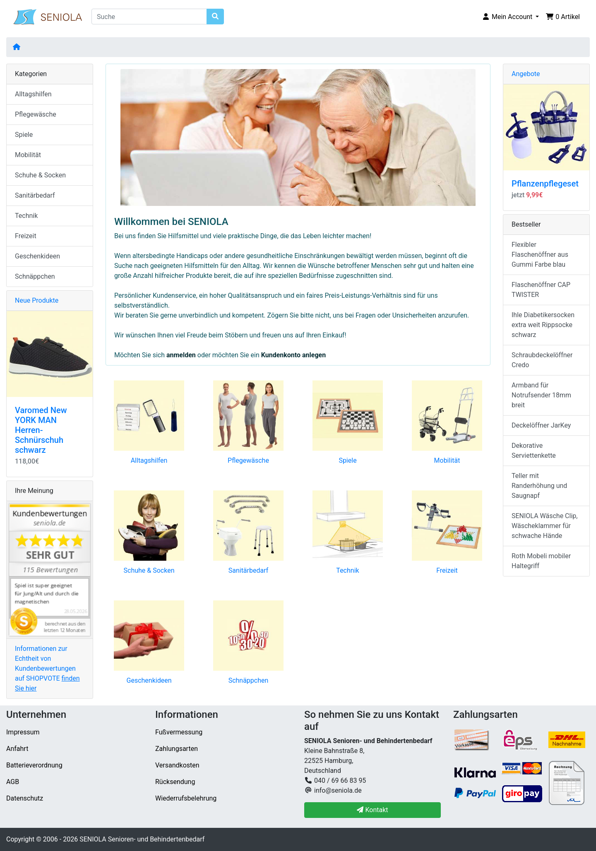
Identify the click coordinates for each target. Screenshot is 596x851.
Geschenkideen (149, 680)
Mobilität (447, 460)
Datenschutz (24, 798)
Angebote (526, 74)
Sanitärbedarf (248, 570)
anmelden (181, 355)
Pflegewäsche (248, 460)
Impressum (23, 732)
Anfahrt (17, 749)
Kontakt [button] (372, 810)
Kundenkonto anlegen (293, 355)
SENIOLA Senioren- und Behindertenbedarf (141, 839)
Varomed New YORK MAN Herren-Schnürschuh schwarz (41, 430)
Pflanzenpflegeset (545, 184)
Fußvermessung (178, 732)
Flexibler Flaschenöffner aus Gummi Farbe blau (540, 254)
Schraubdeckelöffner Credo (542, 360)
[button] (510, 17)
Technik (347, 570)
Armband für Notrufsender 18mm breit (541, 395)
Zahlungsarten (176, 749)
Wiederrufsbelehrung (185, 798)
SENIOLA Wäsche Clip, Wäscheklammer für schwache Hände (544, 526)
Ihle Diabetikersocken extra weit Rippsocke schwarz (543, 325)
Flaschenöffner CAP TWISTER (541, 290)
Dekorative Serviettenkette (534, 450)
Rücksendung (175, 782)
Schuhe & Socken (149, 570)
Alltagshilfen (149, 460)
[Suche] (149, 16)
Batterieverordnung (34, 765)
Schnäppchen (248, 680)
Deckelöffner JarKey (541, 425)
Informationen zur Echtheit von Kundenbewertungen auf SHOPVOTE (47, 668)
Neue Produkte (36, 300)
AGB (12, 782)
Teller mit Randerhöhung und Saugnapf (539, 486)
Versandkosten (177, 765)
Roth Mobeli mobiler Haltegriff (541, 561)
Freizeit (447, 570)
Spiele (347, 460)
